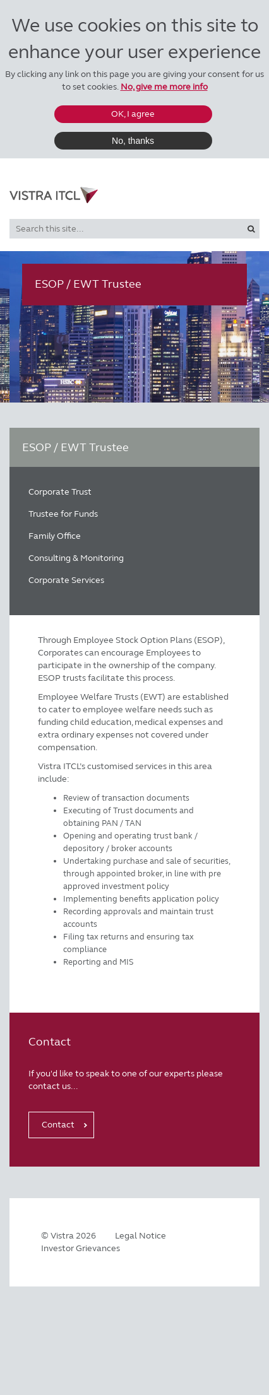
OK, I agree (133, 114)
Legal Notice (140, 1235)
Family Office (54, 536)
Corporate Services (66, 580)
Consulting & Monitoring (76, 558)
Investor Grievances (80, 1248)
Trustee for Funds (63, 514)
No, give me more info (164, 86)
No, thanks (133, 141)
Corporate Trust (60, 491)
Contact (58, 1124)
